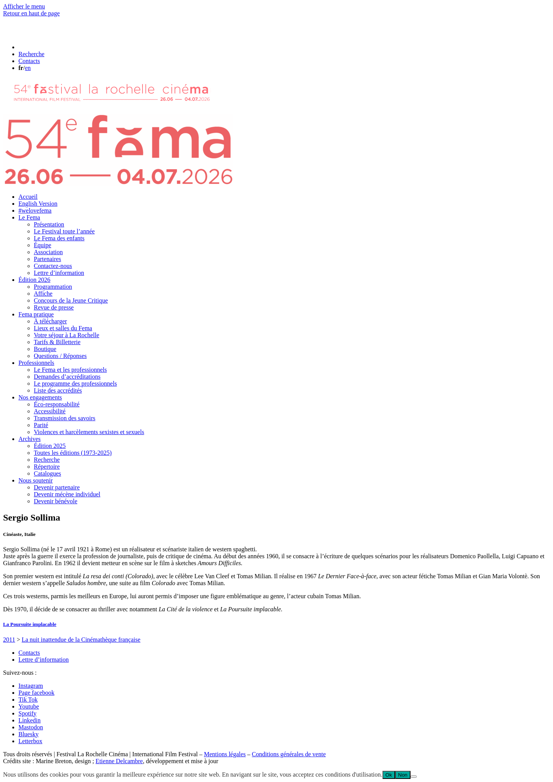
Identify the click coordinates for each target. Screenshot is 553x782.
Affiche (43, 293)
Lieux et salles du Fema (63, 328)
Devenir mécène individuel (67, 494)
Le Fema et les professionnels (70, 369)
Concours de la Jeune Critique (71, 300)
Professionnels (36, 362)
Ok (389, 775)
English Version (37, 203)
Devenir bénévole (55, 501)
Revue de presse (54, 307)
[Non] (414, 776)
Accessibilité (50, 411)
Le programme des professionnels (75, 383)
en (28, 68)
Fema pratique (36, 314)
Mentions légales (225, 754)
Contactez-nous (53, 266)
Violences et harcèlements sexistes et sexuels (89, 432)
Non (402, 775)
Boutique (45, 349)
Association (48, 252)
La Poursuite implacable (29, 624)
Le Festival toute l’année (64, 231)
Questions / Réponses (60, 356)
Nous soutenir (35, 480)
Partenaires (47, 259)
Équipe (42, 245)
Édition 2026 (34, 279)
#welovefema (34, 210)
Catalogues (47, 473)
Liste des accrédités (58, 390)
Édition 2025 (50, 446)
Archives (29, 439)
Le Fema (29, 217)
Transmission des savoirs (64, 418)
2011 (9, 639)
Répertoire (47, 466)
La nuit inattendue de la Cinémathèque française (81, 639)
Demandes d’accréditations (67, 376)
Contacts (29, 652)
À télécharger (50, 321)
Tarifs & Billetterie (57, 342)
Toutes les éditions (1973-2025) (73, 452)
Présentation (49, 224)
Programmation (53, 286)
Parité (41, 425)
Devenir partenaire (56, 487)
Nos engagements (40, 397)
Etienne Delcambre (119, 761)
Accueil (28, 196)
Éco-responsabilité (56, 404)
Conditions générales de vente (289, 754)
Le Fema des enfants (59, 238)
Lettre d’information (59, 273)
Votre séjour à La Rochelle (66, 335)
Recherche (47, 459)
